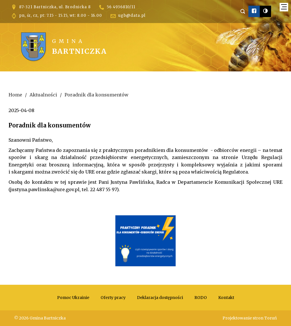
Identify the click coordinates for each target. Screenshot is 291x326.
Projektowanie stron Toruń (250, 318)
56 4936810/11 (121, 7)
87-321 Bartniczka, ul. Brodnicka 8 (55, 7)
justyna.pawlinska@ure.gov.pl (45, 189)
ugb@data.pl (132, 15)
